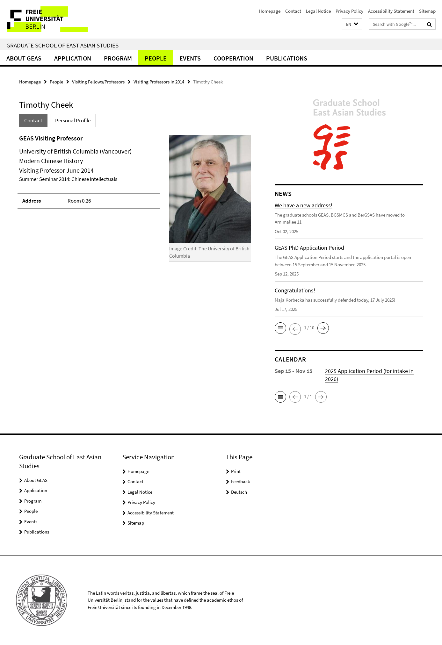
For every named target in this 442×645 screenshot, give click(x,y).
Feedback (240, 481)
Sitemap (427, 11)
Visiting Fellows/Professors (98, 82)
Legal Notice (318, 11)
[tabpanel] (135, 201)
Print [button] (236, 471)
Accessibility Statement (391, 11)
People (156, 58)
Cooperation (233, 58)
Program (118, 58)
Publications (286, 58)
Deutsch (239, 492)
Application (72, 58)
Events (190, 58)
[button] (352, 24)
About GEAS (23, 58)
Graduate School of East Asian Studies (62, 45)
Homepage (269, 11)
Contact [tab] (33, 120)
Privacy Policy (349, 11)
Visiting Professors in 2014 (159, 82)
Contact (293, 11)
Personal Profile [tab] (73, 120)
